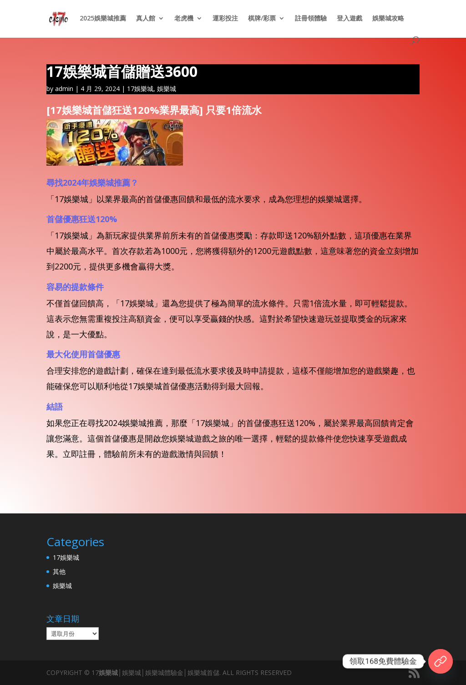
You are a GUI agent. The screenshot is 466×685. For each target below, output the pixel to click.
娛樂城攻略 (388, 18)
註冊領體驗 (311, 18)
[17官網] (440, 661)
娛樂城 (166, 88)
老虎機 (183, 18)
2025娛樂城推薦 (103, 18)
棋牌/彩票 (262, 18)
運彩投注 (225, 18)
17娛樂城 (140, 88)
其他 (59, 571)
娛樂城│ (110, 672)
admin (64, 88)
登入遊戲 (349, 18)
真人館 (145, 18)
